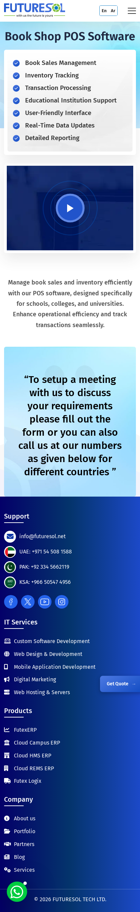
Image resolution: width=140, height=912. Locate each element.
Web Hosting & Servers (42, 692)
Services (24, 870)
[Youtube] (45, 602)
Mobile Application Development (55, 667)
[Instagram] (61, 602)
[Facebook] (11, 602)
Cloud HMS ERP (32, 755)
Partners (24, 844)
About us (24, 818)
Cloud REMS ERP (34, 768)
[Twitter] (28, 602)
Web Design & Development (48, 654)
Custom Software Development (52, 641)
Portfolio (24, 831)
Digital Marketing (35, 679)
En (104, 10)
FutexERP (25, 730)
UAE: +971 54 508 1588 (45, 551)
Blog (19, 857)
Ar (113, 10)
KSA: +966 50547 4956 (45, 582)
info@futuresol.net (42, 536)
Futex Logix (27, 781)
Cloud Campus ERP (37, 742)
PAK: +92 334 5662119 (44, 567)
